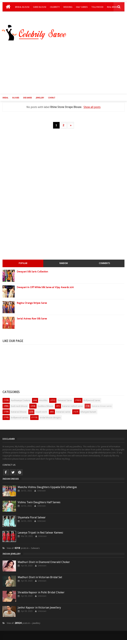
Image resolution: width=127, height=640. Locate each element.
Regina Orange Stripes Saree (32, 300)
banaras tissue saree (102, 403)
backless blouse (45, 403)
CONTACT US (9, 462)
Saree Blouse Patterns (74, 638)
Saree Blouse (39, 7)
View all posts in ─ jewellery (23, 620)
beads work (41, 409)
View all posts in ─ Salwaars (23, 545)
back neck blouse (19, 403)
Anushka (43, 397)
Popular (23, 260)
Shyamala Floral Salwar (32, 514)
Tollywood (97, 7)
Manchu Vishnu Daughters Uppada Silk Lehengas (47, 484)
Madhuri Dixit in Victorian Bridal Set (40, 574)
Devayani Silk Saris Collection (32, 268)
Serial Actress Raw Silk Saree (32, 315)
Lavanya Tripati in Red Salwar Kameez (40, 530)
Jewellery (40, 95)
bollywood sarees (19, 415)
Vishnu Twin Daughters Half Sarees (39, 499)
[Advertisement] (65, 65)
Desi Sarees (27, 95)
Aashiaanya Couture (20, 397)
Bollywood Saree (92, 397)
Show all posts (92, 104)
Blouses (15, 95)
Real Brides (112, 7)
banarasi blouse (18, 409)
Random (63, 260)
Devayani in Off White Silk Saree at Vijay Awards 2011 (45, 284)
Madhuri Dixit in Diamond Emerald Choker (44, 559)
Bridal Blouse (22, 7)
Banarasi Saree (65, 397)
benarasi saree (63, 409)
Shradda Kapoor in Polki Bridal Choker (41, 589)
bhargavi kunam (88, 409)
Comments (104, 260)
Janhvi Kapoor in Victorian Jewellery (39, 604)
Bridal (5, 95)
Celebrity (55, 7)
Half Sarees (82, 7)
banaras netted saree (72, 403)
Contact (51, 95)
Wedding (67, 7)
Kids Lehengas (22, 16)
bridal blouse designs (50, 415)
